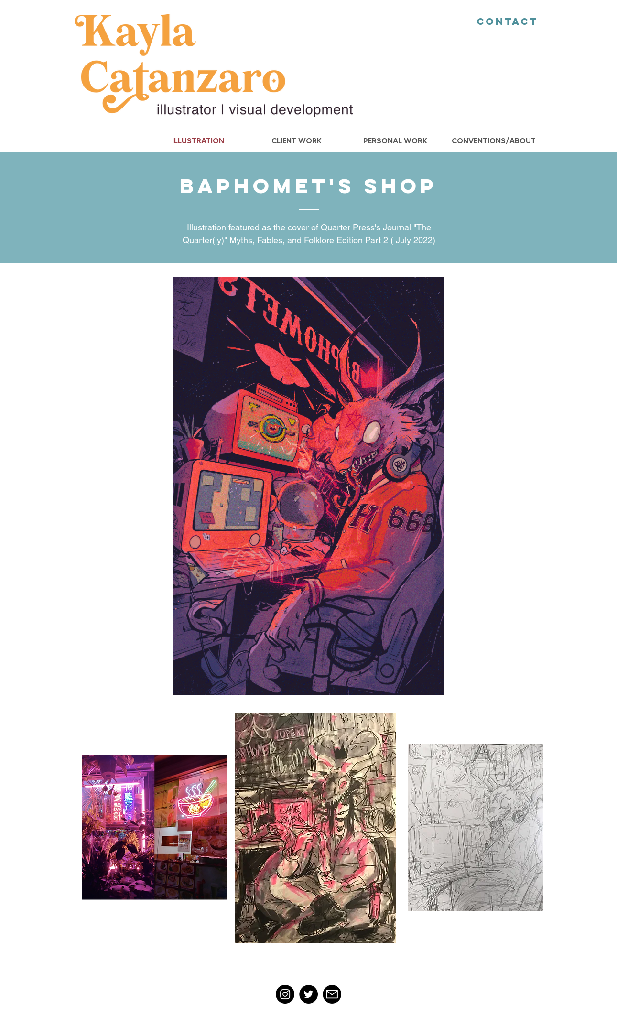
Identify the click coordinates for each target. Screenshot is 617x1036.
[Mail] (332, 994)
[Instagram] (285, 994)
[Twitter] (308, 994)
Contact (507, 21)
